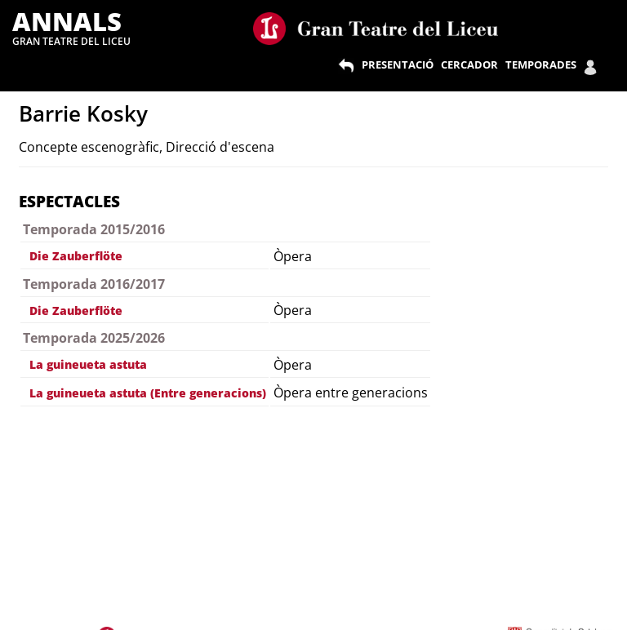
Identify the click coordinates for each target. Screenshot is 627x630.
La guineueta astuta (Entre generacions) (147, 393)
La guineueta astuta (88, 364)
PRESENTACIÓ (398, 64)
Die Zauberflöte (75, 256)
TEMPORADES (540, 64)
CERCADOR (469, 64)
